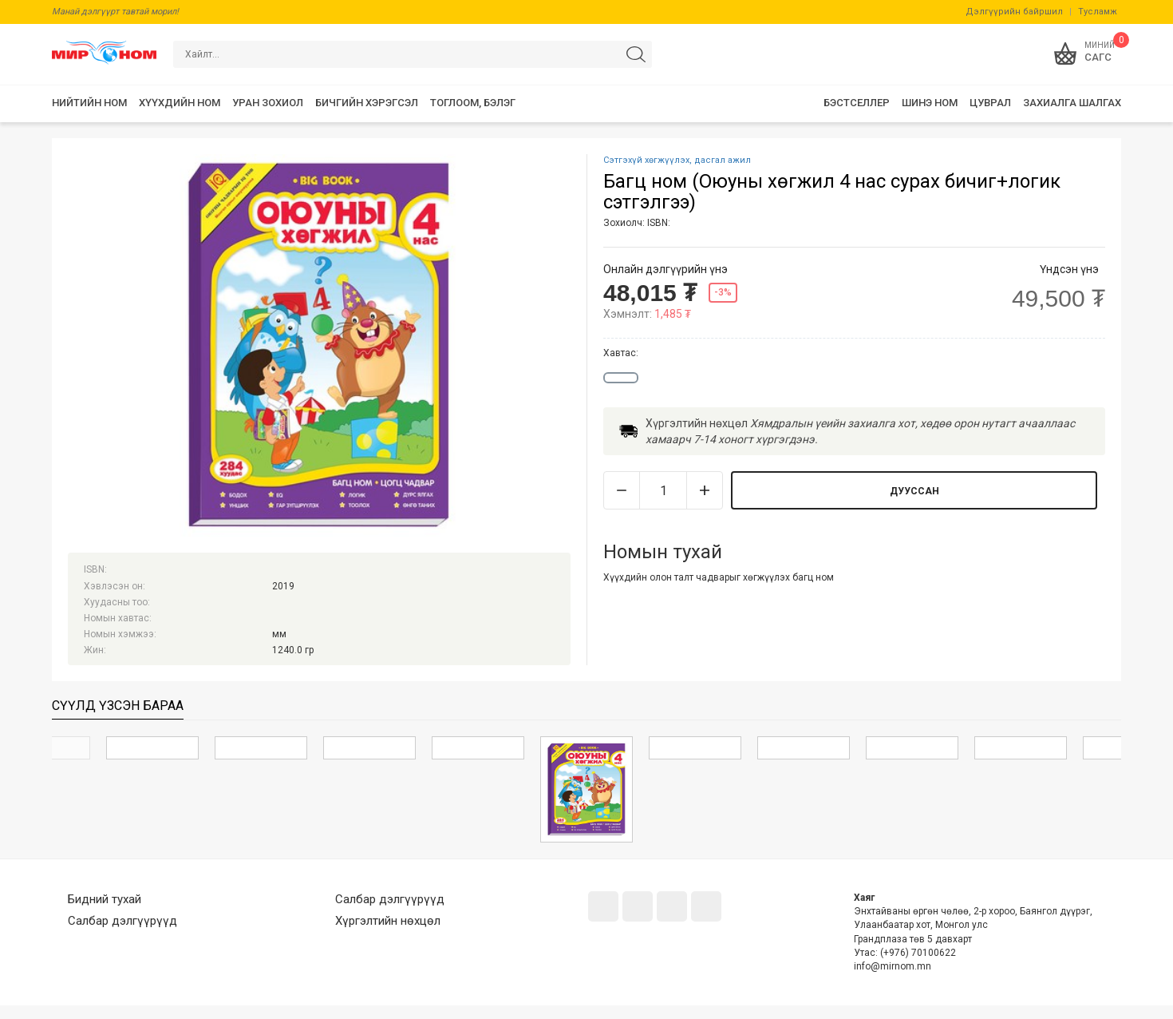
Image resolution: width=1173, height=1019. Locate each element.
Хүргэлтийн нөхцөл (387, 921)
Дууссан (914, 491)
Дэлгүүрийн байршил (1014, 11)
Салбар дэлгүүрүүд (122, 921)
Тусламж (1097, 11)
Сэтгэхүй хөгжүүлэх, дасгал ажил (677, 160)
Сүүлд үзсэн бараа (118, 705)
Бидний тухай (104, 899)
